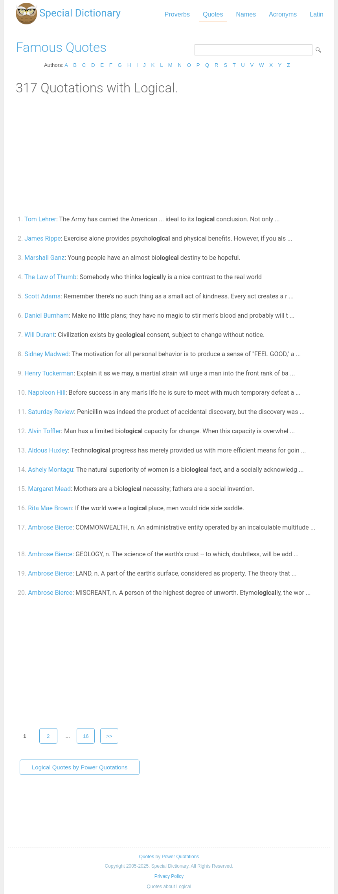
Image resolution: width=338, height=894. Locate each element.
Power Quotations (180, 856)
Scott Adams (42, 296)
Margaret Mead (49, 489)
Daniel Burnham (46, 315)
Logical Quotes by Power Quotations (79, 767)
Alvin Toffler (44, 431)
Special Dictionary (80, 13)
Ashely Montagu (50, 469)
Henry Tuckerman (48, 373)
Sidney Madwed (46, 354)
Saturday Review (51, 412)
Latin (316, 14)
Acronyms (283, 14)
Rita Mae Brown (50, 508)
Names (246, 14)
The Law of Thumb (50, 277)
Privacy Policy (169, 876)
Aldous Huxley (48, 450)
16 (86, 736)
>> (109, 736)
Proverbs (177, 14)
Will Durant (39, 334)
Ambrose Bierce (50, 527)
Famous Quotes (61, 47)
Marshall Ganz (44, 257)
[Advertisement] (169, 154)
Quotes (213, 14)
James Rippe (42, 238)
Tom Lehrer (40, 219)
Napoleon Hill (47, 392)
